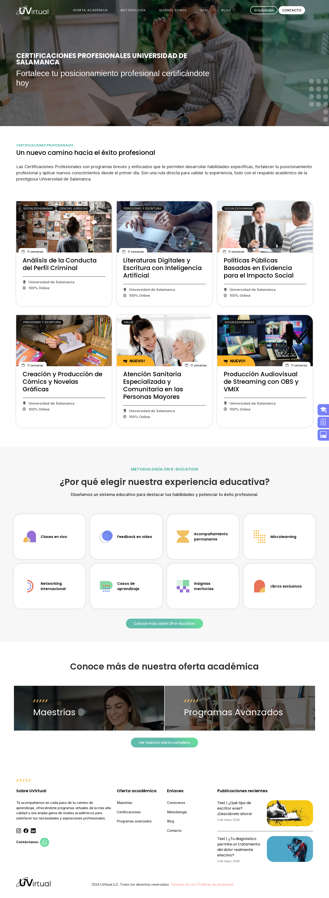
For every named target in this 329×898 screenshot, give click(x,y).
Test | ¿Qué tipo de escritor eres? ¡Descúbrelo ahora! (234, 808)
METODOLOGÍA (133, 10)
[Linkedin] (33, 830)
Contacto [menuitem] (174, 830)
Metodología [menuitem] (177, 812)
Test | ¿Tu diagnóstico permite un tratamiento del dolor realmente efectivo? (238, 847)
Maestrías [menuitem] (124, 802)
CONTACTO (291, 10)
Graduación (264, 10)
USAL (204, 10)
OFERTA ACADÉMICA (90, 10)
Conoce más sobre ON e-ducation (164, 623)
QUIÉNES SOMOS (173, 10)
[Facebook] (26, 830)
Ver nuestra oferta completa (164, 742)
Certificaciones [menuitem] (129, 812)
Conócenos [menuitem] (176, 802)
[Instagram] (18, 830)
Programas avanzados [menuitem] (134, 821)
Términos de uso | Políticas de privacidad (201, 884)
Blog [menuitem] (170, 821)
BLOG (226, 10)
